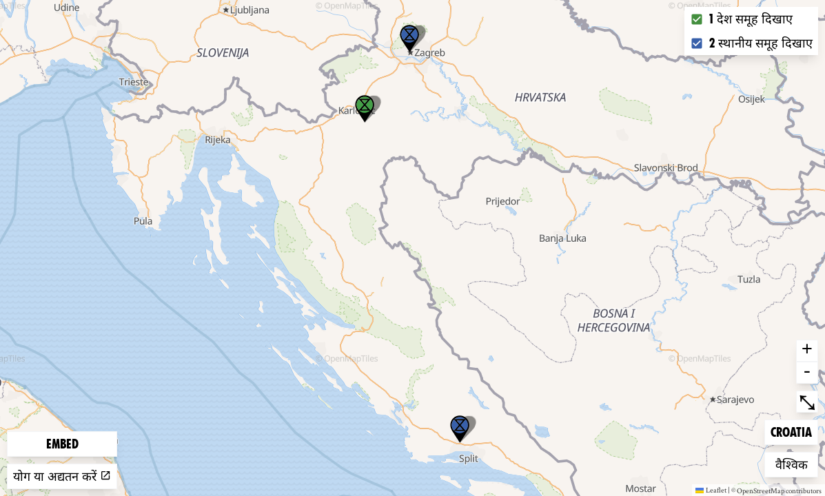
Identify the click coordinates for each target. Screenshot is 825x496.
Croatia (792, 431)
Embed (62, 444)
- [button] (807, 373)
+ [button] (807, 351)
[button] (409, 38)
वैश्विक (797, 463)
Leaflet (710, 490)
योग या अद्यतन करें (62, 476)
